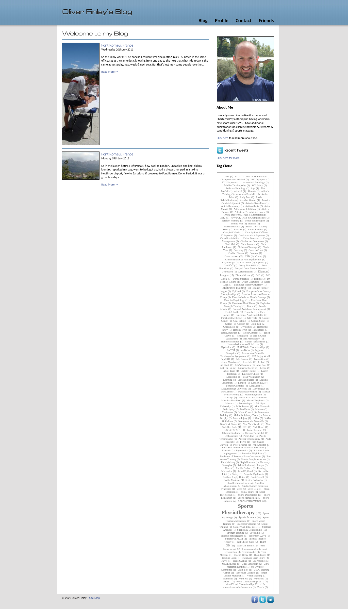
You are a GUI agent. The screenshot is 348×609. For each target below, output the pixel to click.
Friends (266, 20)
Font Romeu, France (117, 45)
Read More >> (109, 71)
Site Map (94, 598)
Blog (203, 20)
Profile (221, 20)
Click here (222, 138)
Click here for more (228, 158)
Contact (243, 20)
